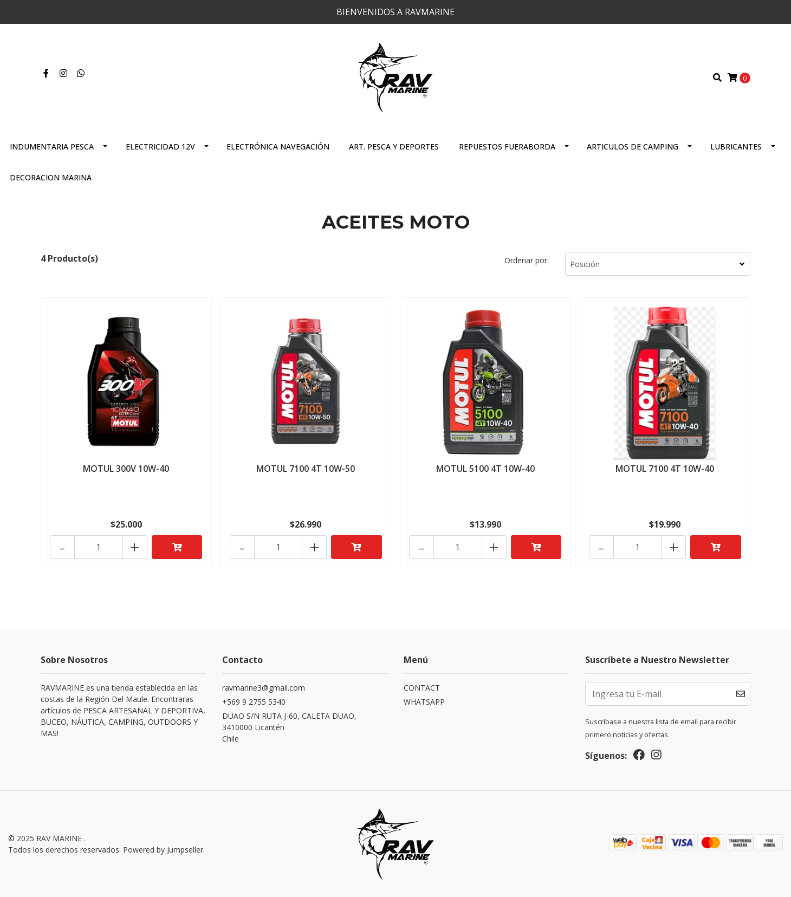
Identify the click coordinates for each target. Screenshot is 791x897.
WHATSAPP (424, 702)
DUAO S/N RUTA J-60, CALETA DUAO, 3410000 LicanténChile (289, 727)
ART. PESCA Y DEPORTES (394, 146)
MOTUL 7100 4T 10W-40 (664, 468)
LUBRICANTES (736, 146)
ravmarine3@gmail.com (263, 687)
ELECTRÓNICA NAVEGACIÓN (277, 146)
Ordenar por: (526, 260)
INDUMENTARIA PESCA (52, 146)
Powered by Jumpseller (163, 849)
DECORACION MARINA (51, 177)
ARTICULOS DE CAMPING (632, 146)
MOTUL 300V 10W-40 (126, 468)
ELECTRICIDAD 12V (160, 146)
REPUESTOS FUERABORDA (507, 146)
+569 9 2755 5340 (254, 702)
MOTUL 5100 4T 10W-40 (485, 468)
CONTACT (422, 687)
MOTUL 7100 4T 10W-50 (305, 468)
